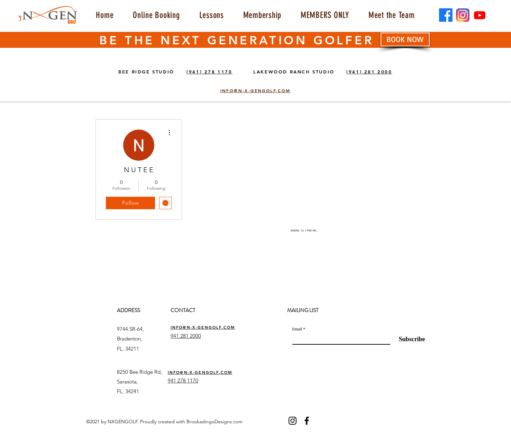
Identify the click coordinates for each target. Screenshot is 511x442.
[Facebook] (446, 15)
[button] (211, 15)
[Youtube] (479, 15)
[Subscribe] (407, 339)
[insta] (462, 15)
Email (297, 329)
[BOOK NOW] (405, 39)
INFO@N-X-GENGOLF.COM (203, 327)
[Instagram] (292, 420)
